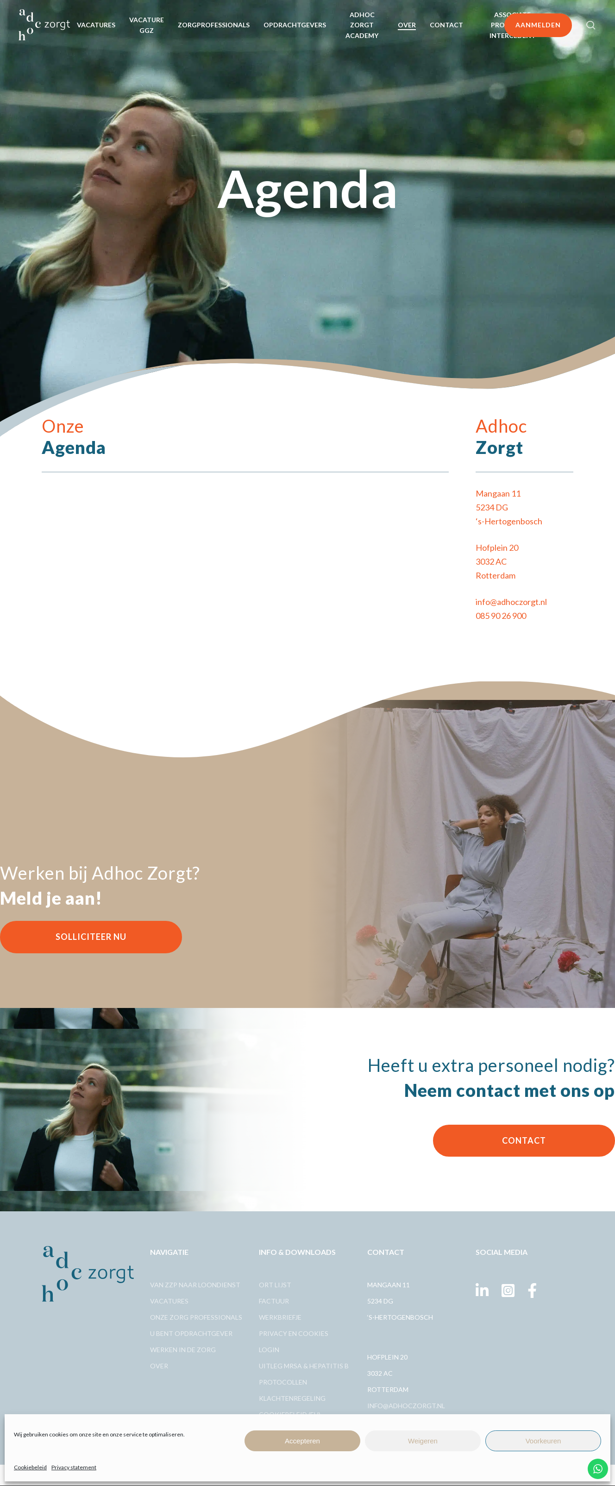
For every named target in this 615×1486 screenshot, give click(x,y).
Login (269, 1350)
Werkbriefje (280, 1317)
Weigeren (423, 1441)
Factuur (274, 1301)
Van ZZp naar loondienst (195, 1285)
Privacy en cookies (293, 1333)
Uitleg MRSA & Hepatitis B (304, 1366)
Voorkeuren (543, 1441)
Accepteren (302, 1441)
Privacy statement (73, 1467)
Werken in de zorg (183, 1350)
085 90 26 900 (501, 616)
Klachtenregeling (292, 1398)
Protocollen (283, 1382)
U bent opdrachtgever (191, 1333)
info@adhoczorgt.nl (511, 602)
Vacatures (169, 1301)
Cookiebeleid (30, 1467)
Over (159, 1366)
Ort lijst (275, 1285)
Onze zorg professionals (196, 1317)
